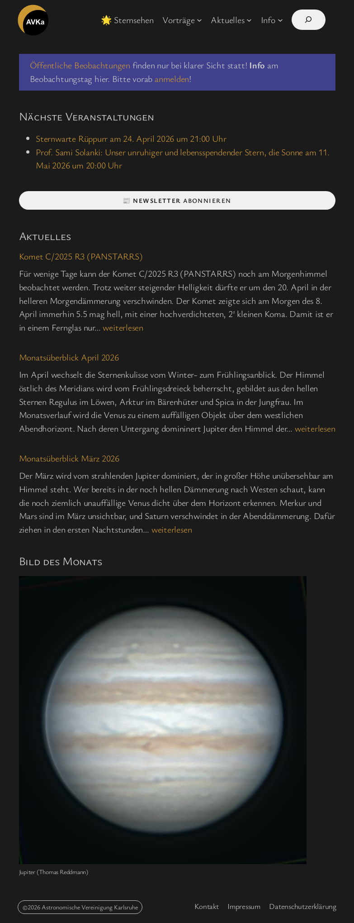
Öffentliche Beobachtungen (80, 65)
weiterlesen (123, 327)
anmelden (172, 78)
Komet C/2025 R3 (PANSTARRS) (81, 256)
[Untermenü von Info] (280, 20)
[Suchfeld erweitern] (309, 20)
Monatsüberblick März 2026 (69, 458)
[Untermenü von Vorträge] (199, 20)
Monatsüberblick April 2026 (69, 357)
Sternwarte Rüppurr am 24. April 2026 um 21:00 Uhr (131, 138)
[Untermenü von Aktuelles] (249, 20)
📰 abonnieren (177, 200)
